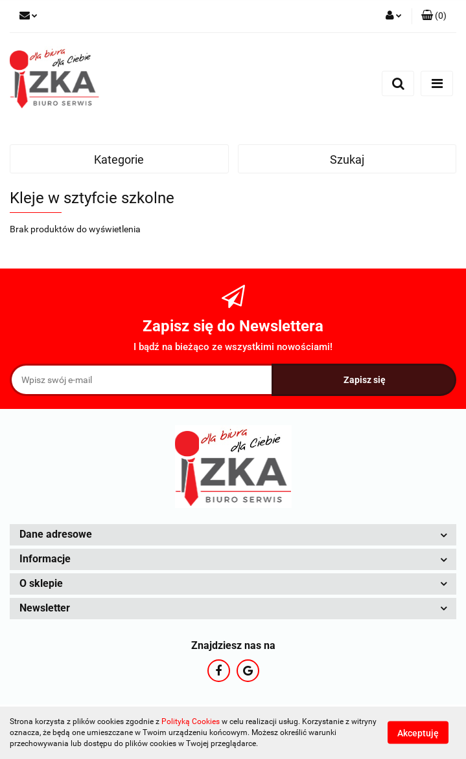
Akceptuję (418, 733)
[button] (434, 16)
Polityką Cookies (190, 721)
